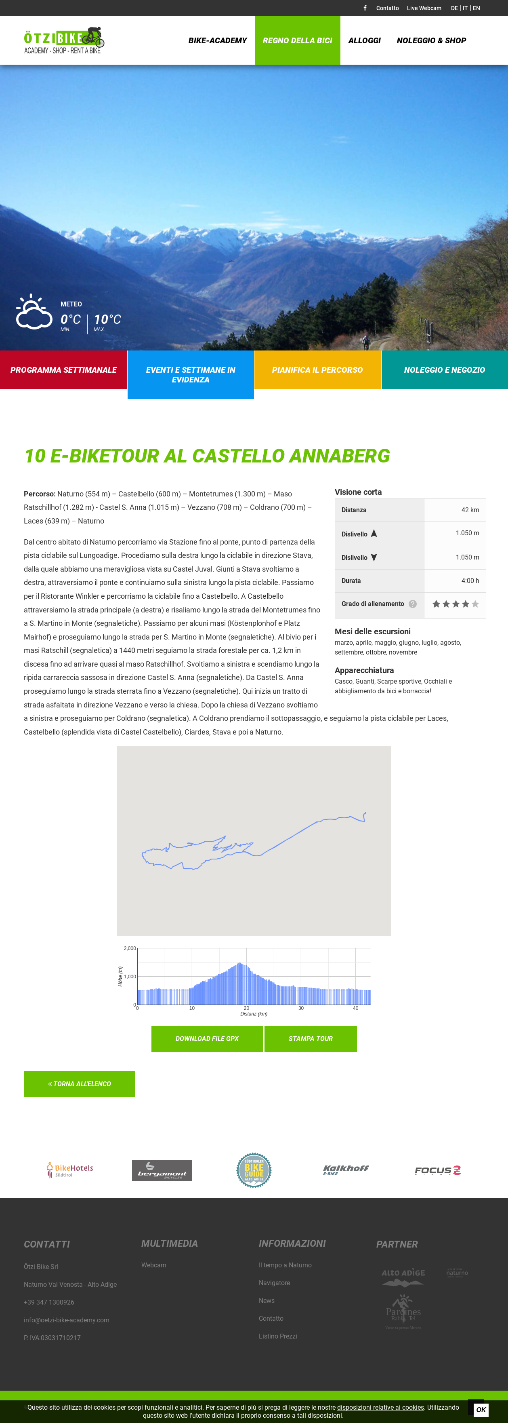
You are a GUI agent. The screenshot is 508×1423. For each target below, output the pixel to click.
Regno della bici (297, 40)
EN (476, 8)
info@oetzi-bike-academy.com (66, 1320)
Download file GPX (207, 1039)
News (267, 1301)
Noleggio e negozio (444, 370)
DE (454, 8)
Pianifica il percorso (317, 370)
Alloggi (364, 40)
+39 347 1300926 (49, 1302)
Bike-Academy (218, 40)
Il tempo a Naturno (285, 1265)
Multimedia (169, 1243)
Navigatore (274, 1283)
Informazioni (292, 1243)
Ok (481, 1409)
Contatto (387, 8)
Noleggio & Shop (431, 40)
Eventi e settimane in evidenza (190, 374)
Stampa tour (311, 1039)
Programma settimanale (63, 370)
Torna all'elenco (79, 1084)
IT (465, 8)
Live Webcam (424, 8)
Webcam (153, 1265)
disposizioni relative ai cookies (380, 1407)
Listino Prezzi (278, 1336)
